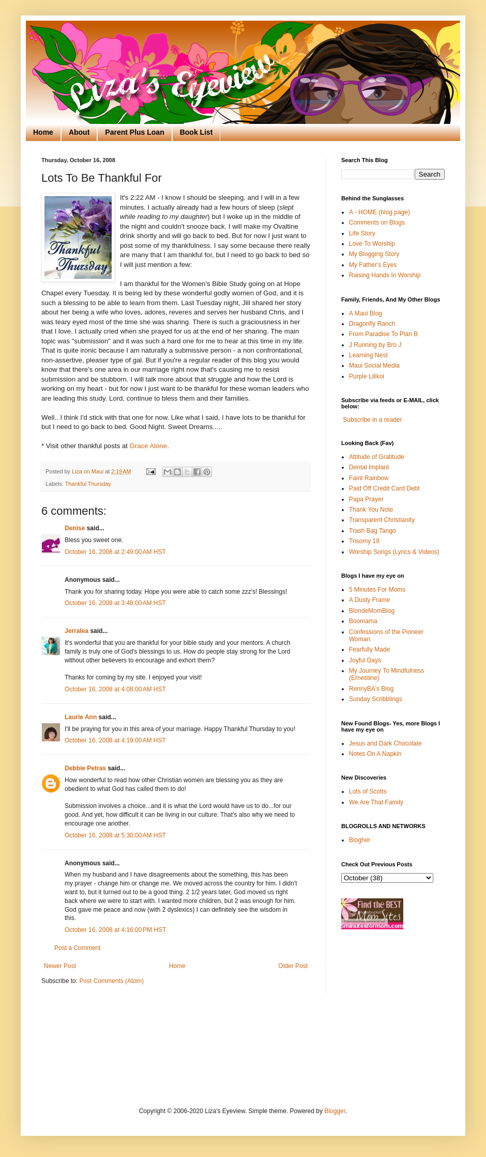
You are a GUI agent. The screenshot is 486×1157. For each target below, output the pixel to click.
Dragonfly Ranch (372, 323)
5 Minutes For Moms (377, 589)
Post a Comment (77, 948)
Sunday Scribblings (375, 699)
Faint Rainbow (369, 478)
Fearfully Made (369, 649)
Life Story (362, 233)
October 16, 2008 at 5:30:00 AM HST (115, 835)
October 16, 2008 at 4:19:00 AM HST (115, 740)
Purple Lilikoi (366, 376)
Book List (196, 132)
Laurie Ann (81, 717)
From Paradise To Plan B (383, 334)
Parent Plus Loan (134, 132)
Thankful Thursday (88, 484)
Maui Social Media (374, 365)
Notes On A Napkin (375, 753)
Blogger (334, 1111)
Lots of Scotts (368, 791)
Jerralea (76, 631)
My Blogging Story (374, 254)
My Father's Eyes (373, 264)
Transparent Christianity (382, 520)
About (79, 132)
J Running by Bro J (375, 344)
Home (43, 132)
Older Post (293, 966)
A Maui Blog (365, 313)
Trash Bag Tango (372, 530)
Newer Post (60, 966)
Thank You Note (371, 509)
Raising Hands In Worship (385, 275)
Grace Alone (149, 446)
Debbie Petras (85, 768)
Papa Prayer (366, 499)
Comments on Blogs (377, 222)
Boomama (363, 621)
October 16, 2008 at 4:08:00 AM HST (115, 689)
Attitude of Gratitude (376, 457)
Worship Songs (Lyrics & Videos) (394, 552)
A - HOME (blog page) (379, 212)
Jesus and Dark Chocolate (385, 743)
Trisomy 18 (364, 541)
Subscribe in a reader (372, 419)
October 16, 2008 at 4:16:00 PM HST (115, 929)
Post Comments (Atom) (111, 981)
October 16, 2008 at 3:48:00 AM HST (115, 603)
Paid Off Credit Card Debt (384, 488)
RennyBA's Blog (371, 688)
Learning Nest (368, 355)
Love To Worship (372, 243)
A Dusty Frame (369, 600)
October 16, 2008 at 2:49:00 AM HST (115, 552)
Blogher (359, 840)
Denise (75, 528)
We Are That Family (376, 802)
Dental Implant (369, 467)
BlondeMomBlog (371, 610)
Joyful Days (365, 660)
